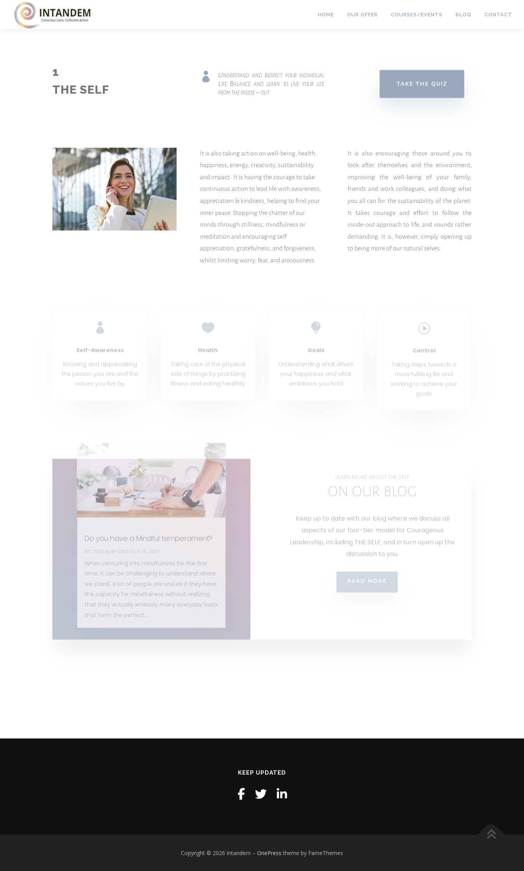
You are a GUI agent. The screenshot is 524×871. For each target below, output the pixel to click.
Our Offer (362, 14)
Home (326, 14)
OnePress (269, 853)
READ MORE (357, 591)
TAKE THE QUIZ (422, 84)
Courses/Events (416, 14)
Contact (498, 14)
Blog (463, 14)
